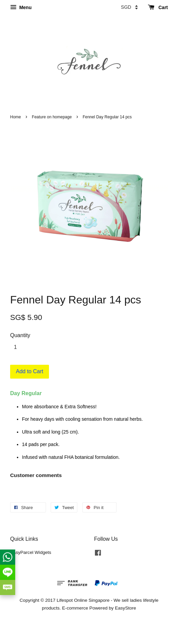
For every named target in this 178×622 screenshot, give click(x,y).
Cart (158, 7)
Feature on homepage (52, 117)
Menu (20, 7)
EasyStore (125, 608)
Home (15, 117)
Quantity (20, 335)
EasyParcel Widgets (30, 552)
